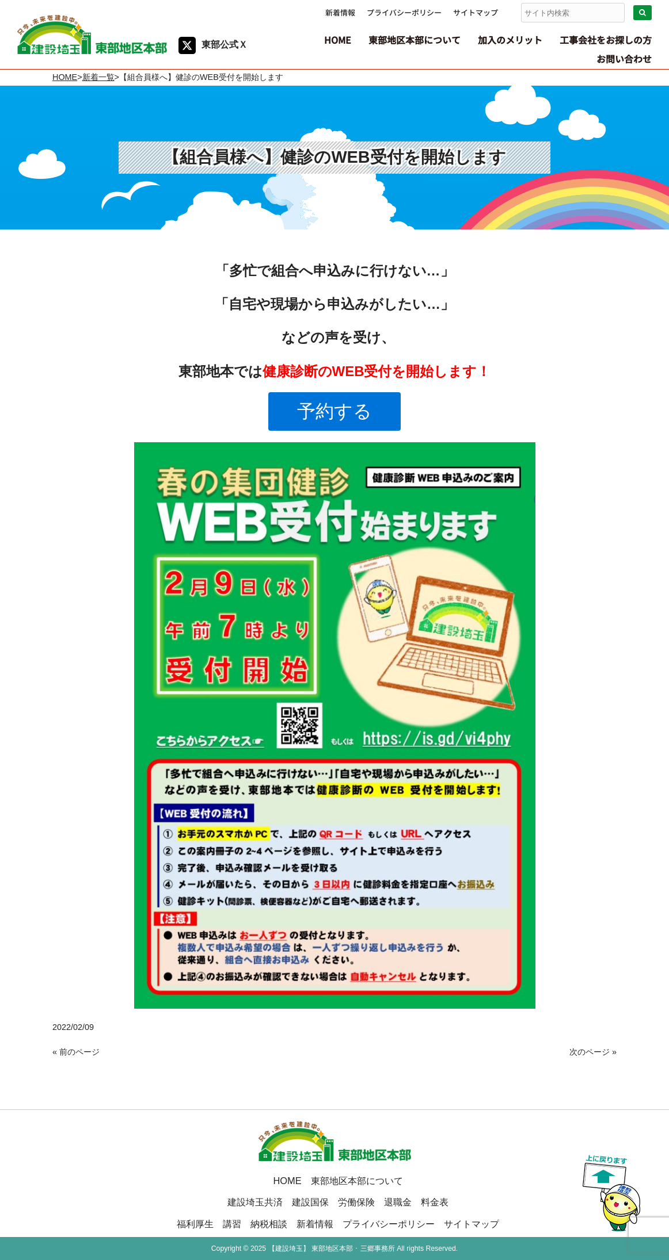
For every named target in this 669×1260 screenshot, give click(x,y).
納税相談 (268, 1224)
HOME (64, 77)
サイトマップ (475, 12)
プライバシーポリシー (404, 12)
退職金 (398, 1202)
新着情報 (340, 12)
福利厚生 (195, 1224)
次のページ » (593, 1051)
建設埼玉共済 (255, 1202)
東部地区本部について (357, 1180)
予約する (334, 411)
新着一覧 (98, 77)
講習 (232, 1224)
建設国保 (310, 1202)
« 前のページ (76, 1051)
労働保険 (356, 1202)
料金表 (434, 1202)
